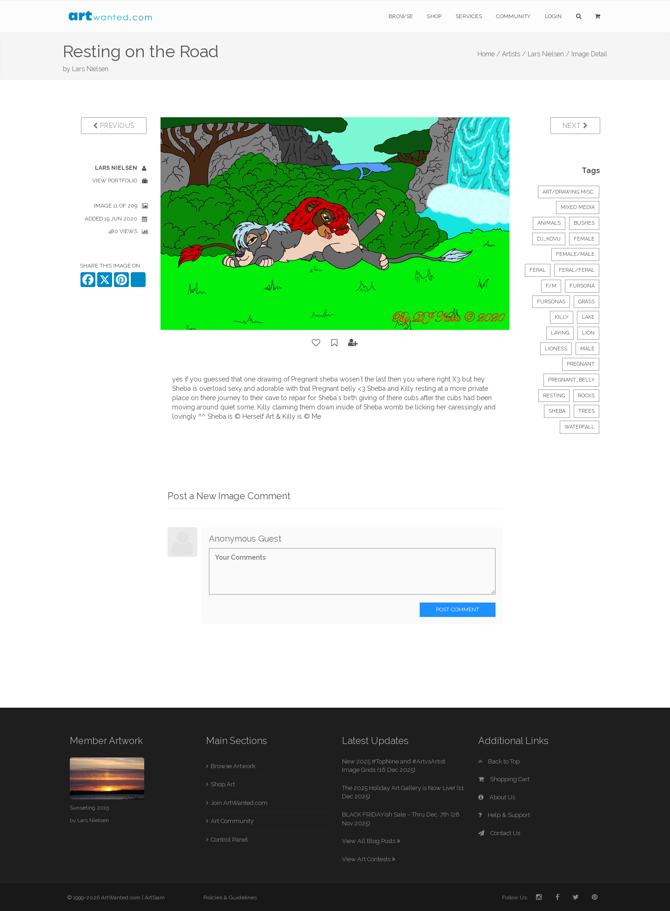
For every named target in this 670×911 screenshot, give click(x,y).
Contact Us (499, 833)
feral (537, 270)
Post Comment (457, 609)
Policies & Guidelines (230, 897)
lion (588, 333)
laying (560, 333)
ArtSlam (155, 897)
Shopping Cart (503, 779)
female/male (575, 254)
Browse (401, 16)
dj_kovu (549, 239)
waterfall (579, 427)
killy (562, 317)
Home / (488, 54)
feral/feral (577, 270)
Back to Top (499, 761)
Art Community (232, 820)
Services (469, 16)
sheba (557, 411)
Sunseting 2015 (89, 807)
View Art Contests (368, 859)
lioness (556, 349)
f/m (551, 286)
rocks (586, 396)
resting (554, 396)
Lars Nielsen (90, 69)
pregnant (581, 364)
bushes (584, 223)
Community (513, 16)
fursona (582, 286)
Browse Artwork (233, 766)
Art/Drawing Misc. (569, 192)
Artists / (514, 54)
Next (575, 125)
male (587, 349)
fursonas (551, 302)
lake (588, 317)
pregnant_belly (571, 380)
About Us (496, 797)
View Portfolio (114, 180)
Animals (549, 223)
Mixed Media (578, 207)
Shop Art (223, 784)
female (584, 239)
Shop (434, 16)
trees (586, 411)
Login (553, 16)
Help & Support (504, 814)
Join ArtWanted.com (239, 802)
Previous (113, 125)
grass (586, 302)
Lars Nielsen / (549, 54)
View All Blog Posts (371, 840)
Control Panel (229, 839)
